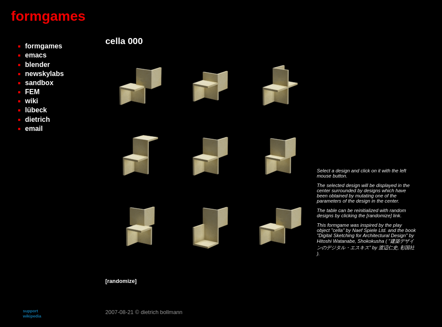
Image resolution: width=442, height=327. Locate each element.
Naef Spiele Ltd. (370, 230)
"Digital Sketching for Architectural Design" (363, 235)
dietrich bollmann (162, 312)
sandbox (39, 82)
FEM (32, 91)
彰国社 (407, 247)
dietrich (37, 119)
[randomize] (378, 215)
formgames (48, 16)
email (34, 128)
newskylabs (44, 73)
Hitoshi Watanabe (336, 241)
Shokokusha (371, 241)
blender (37, 64)
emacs (36, 55)
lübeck (36, 110)
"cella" (338, 230)
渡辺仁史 (388, 247)
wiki (31, 101)
